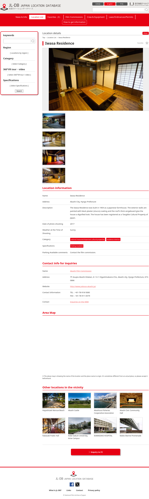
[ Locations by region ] (19, 53)
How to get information (74, 22)
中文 (121, 4)
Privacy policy (94, 490)
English (110, 4)
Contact (79, 490)
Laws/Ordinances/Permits (121, 17)
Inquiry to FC (97, 452)
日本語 (97, 4)
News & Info (21, 17)
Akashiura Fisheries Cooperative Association (105, 403)
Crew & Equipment (96, 17)
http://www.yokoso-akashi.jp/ (83, 286)
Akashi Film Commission (81, 271)
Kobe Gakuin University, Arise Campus (79, 428)
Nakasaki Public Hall (53, 427)
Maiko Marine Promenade (131, 427)
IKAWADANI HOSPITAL (105, 427)
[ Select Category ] (19, 64)
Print (146, 33)
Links (68, 490)
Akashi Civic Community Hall (131, 403)
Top (43, 37)
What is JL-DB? (55, 490)
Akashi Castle (79, 402)
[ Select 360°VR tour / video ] (19, 75)
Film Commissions (74, 17)
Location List (37, 17)
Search (19, 91)
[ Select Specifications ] (19, 85)
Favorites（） (54, 17)
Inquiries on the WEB (79, 302)
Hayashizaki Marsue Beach (53, 402)
